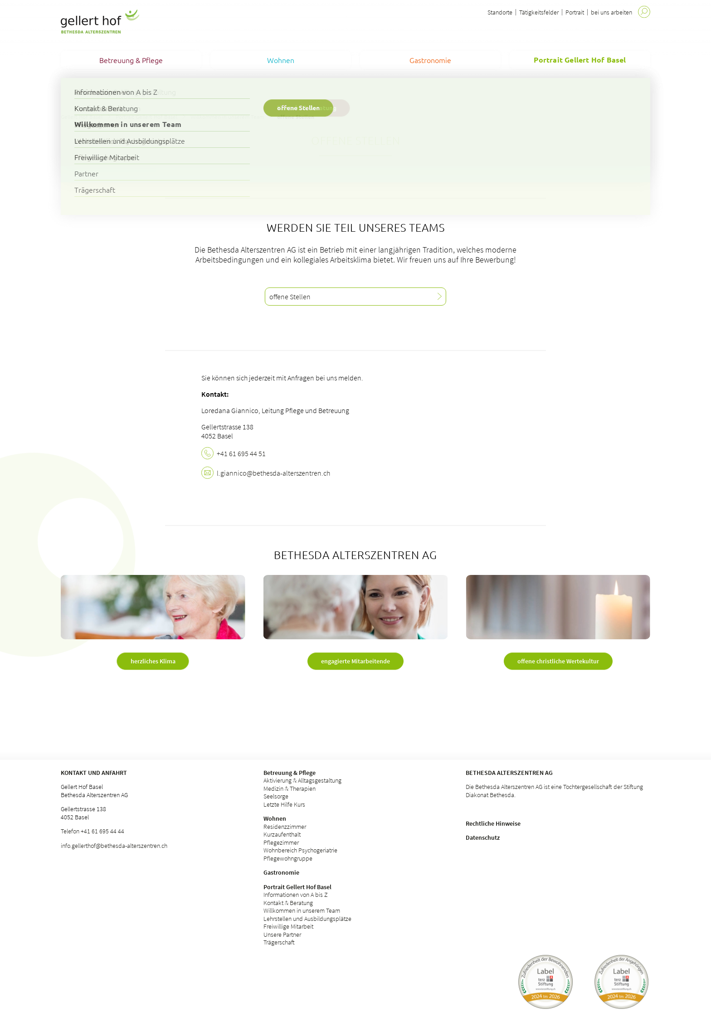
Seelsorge (275, 796)
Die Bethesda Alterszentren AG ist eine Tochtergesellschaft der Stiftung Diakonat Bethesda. (554, 791)
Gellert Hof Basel (81, 116)
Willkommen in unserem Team (227, 116)
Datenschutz (483, 837)
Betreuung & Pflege (289, 773)
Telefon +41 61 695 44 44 (92, 831)
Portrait (574, 12)
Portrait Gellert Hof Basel (146, 116)
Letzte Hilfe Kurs (284, 804)
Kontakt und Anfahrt (94, 773)
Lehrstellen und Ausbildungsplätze (307, 919)
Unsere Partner (282, 934)
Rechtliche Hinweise (493, 823)
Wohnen (274, 818)
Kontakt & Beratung (288, 903)
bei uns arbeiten (611, 12)
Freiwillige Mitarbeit (288, 926)
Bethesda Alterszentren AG (509, 773)
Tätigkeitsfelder (539, 12)
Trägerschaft (279, 942)
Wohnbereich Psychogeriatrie (300, 850)
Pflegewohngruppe (287, 858)
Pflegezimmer (281, 842)
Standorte (499, 12)
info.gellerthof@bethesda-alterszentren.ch (114, 846)
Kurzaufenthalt (282, 834)
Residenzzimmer (284, 827)
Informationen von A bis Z (295, 895)
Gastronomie (281, 872)
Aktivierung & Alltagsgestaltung (302, 780)
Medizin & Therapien (289, 788)
